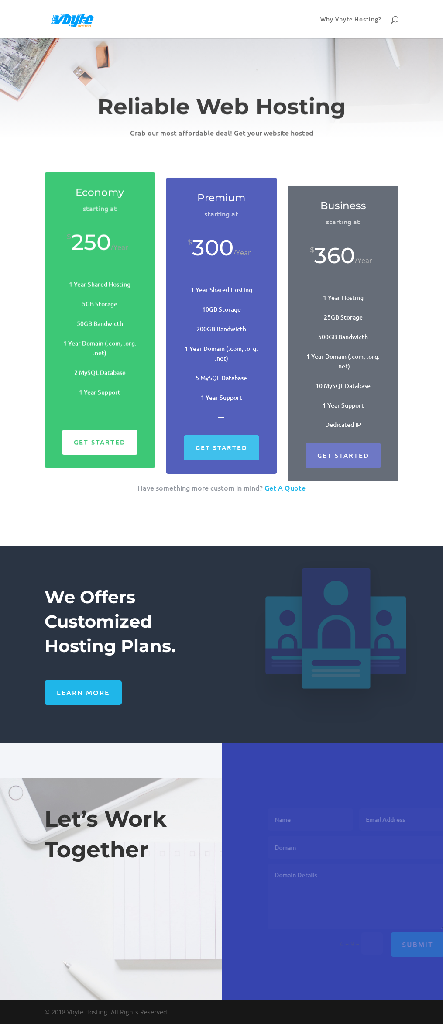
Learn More (83, 692)
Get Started (100, 451)
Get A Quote (285, 487)
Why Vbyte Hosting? (350, 19)
